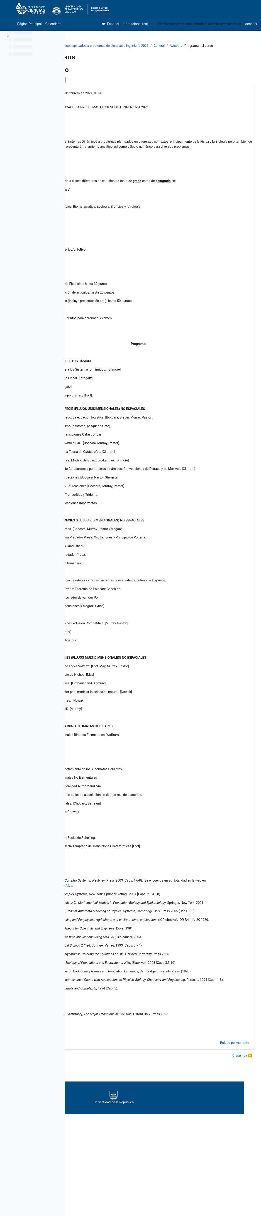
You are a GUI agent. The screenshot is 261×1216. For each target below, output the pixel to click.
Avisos (210, 46)
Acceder (251, 24)
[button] (126, 24)
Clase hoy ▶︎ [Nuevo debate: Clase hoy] (232, 1125)
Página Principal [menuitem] (29, 24)
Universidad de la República (159, 1167)
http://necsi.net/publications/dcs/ (148, 921)
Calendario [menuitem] (53, 24)
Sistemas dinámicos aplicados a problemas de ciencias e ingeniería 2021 (128, 46)
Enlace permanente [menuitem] (224, 1112)
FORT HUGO (101, 99)
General (194, 46)
